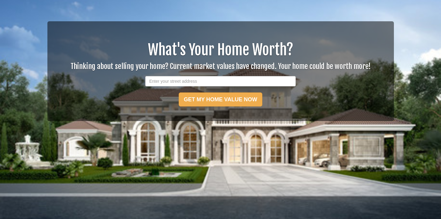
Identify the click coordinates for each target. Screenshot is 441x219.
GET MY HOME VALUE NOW (220, 99)
